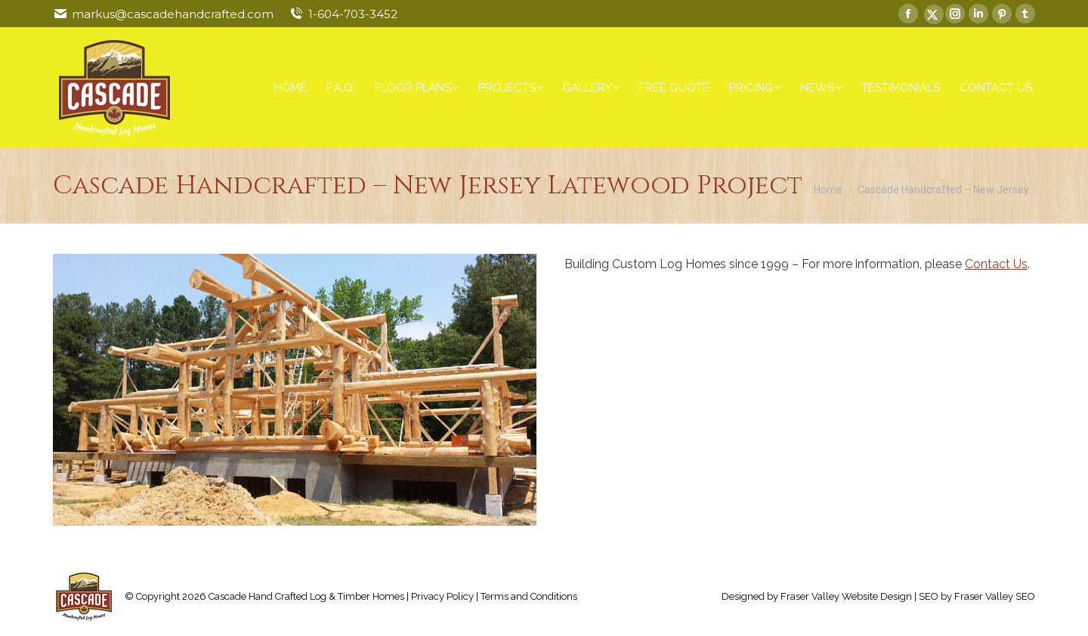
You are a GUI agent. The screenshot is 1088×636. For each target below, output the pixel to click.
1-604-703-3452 (352, 14)
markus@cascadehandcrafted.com (173, 14)
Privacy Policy (442, 596)
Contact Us (996, 264)
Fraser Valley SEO (994, 596)
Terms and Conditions (529, 596)
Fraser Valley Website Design (846, 596)
